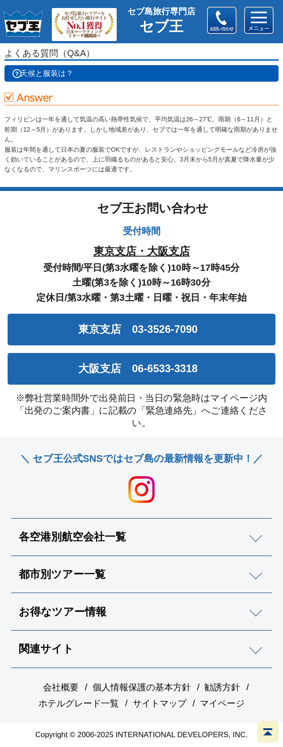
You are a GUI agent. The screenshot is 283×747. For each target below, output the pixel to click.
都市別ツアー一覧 (62, 574)
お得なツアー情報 (62, 612)
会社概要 (61, 687)
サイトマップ (159, 703)
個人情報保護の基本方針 (142, 687)
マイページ (222, 703)
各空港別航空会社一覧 (72, 537)
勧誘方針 (222, 687)
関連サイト (46, 649)
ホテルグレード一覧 (78, 703)
